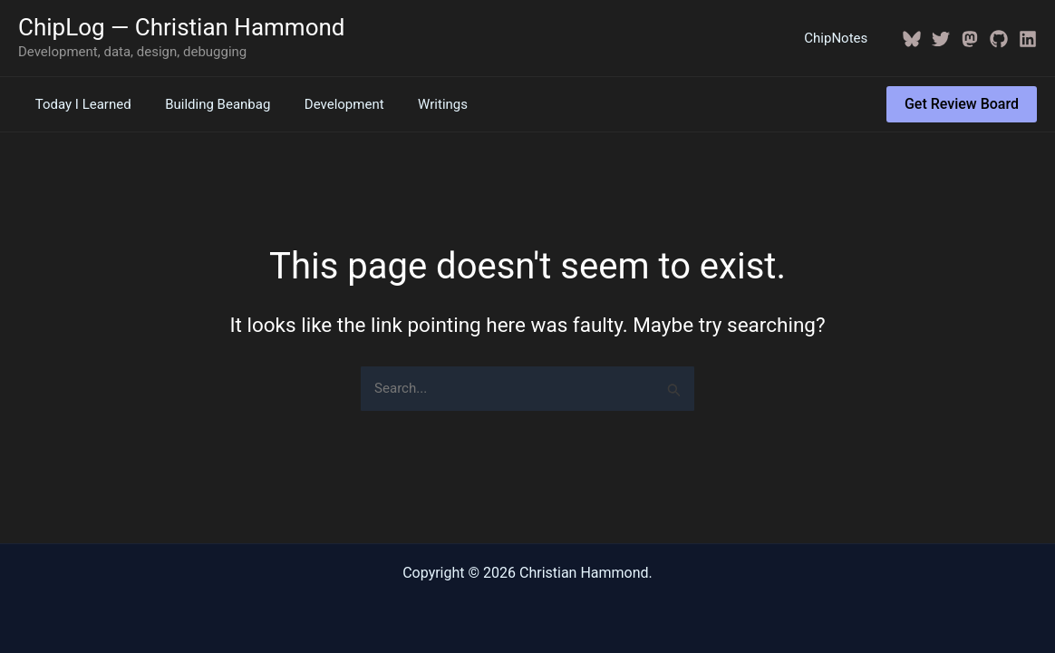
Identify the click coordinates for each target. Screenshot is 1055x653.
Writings (419, 104)
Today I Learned (80, 104)
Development (327, 104)
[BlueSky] (912, 39)
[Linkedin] (1028, 39)
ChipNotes (839, 38)
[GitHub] (999, 39)
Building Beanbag (207, 104)
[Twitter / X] (941, 39)
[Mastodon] (970, 39)
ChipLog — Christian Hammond (181, 27)
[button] (961, 104)
